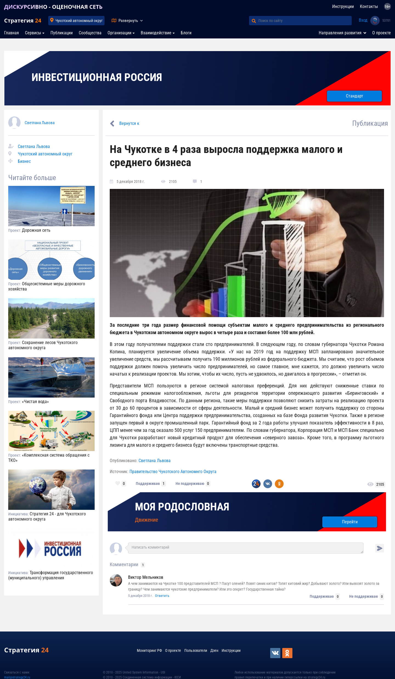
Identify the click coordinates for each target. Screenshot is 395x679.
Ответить (162, 596)
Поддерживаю (148, 483)
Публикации (61, 32)
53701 (386, 21)
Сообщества (90, 32)
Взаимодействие (156, 32)
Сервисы (33, 32)
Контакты (369, 6)
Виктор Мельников (145, 577)
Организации (119, 32)
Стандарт (354, 96)
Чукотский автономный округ (79, 20)
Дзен (214, 650)
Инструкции (343, 6)
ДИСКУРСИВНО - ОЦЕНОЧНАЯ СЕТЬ (53, 6)
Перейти (350, 521)
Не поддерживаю (190, 483)
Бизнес (24, 161)
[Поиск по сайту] (305, 20)
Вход (363, 20)
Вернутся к (129, 123)
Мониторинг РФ (149, 650)
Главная (11, 32)
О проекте (381, 32)
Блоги (186, 32)
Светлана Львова (40, 122)
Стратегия (22, 20)
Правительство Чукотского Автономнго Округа (172, 471)
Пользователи (195, 650)
